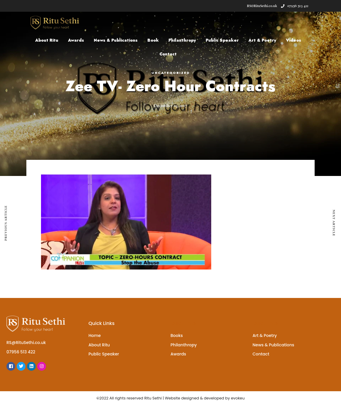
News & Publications (116, 40)
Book (153, 40)
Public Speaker (222, 40)
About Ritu (46, 40)
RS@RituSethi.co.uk (26, 342)
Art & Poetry (262, 40)
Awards (76, 40)
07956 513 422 (294, 6)
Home (94, 335)
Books (176, 335)
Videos (293, 40)
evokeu (238, 398)
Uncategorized (170, 72)
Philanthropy (182, 40)
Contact (168, 54)
